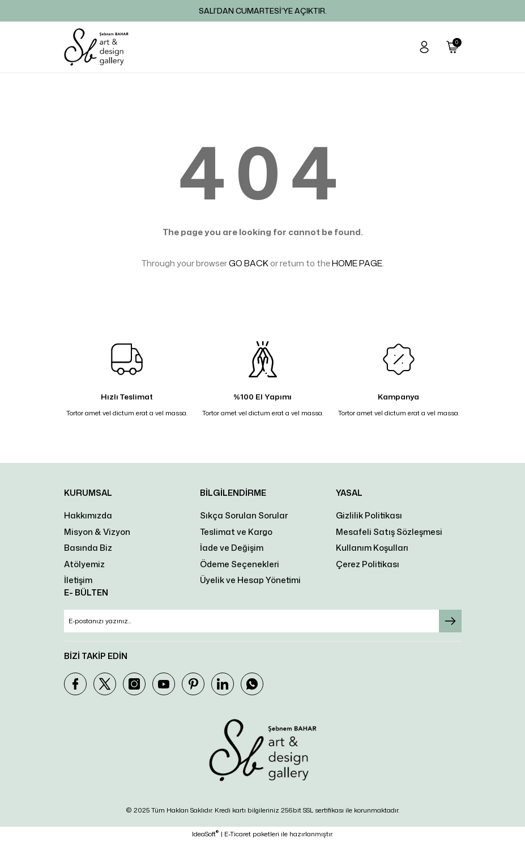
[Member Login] (424, 47)
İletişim (78, 580)
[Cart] (452, 47)
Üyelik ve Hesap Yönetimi (250, 580)
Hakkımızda (88, 515)
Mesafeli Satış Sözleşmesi (389, 532)
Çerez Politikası (367, 564)
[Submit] (450, 621)
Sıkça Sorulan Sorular (244, 515)
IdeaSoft (205, 834)
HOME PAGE (357, 263)
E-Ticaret (237, 834)
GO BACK (248, 263)
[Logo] (96, 47)
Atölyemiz (84, 564)
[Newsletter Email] (263, 621)
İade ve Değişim (231, 548)
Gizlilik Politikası (369, 515)
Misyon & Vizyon (97, 532)
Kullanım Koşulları (372, 548)
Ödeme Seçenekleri (239, 564)
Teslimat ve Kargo (236, 532)
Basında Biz (88, 548)
